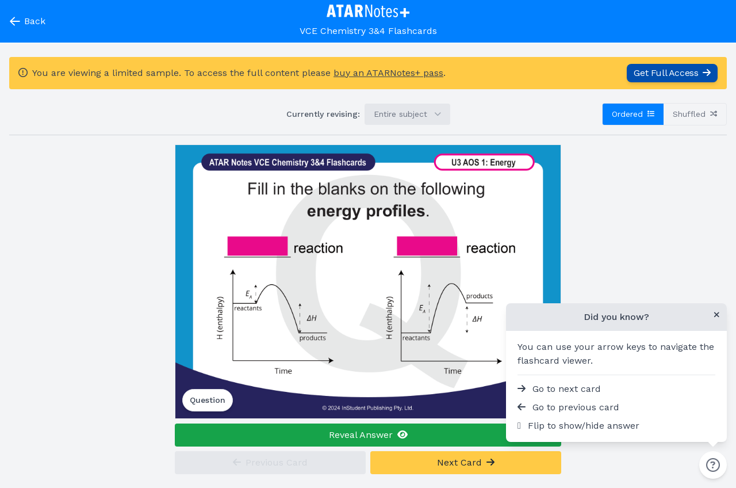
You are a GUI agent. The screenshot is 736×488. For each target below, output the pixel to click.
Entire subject (407, 114)
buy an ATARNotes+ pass (388, 72)
